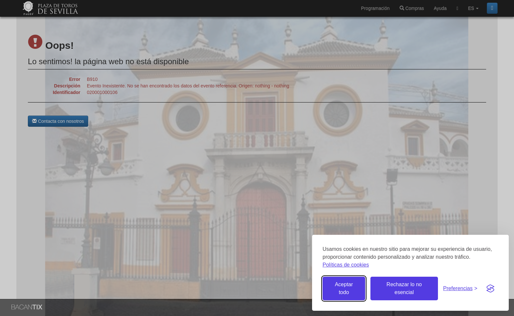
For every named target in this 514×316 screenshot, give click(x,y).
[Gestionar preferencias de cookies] (460, 288)
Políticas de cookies (346, 265)
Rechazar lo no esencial (404, 288)
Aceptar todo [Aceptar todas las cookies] (344, 288)
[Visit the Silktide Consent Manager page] (490, 288)
